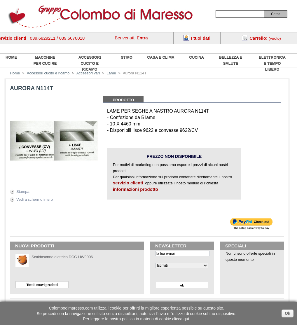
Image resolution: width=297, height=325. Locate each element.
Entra (142, 37)
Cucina (196, 57)
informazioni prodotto (135, 189)
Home (15, 73)
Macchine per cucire (45, 60)
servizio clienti (128, 182)
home (11, 57)
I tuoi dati (201, 38)
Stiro (126, 57)
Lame (111, 73)
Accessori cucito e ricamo (89, 63)
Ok (287, 313)
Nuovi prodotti (34, 245)
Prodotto (123, 100)
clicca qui (180, 319)
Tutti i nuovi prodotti (42, 285)
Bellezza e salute (230, 60)
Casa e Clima (160, 57)
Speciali (235, 245)
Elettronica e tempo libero (272, 63)
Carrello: (258, 38)
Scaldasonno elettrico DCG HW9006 (62, 257)
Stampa (22, 191)
